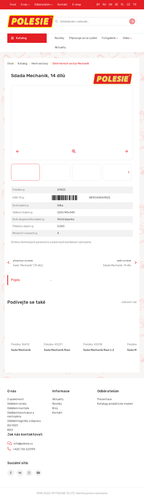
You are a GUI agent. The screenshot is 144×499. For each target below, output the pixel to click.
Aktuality (60, 47)
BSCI (10, 430)
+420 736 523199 (24, 449)
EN (110, 4)
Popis (15, 280)
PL (122, 4)
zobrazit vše (129, 302)
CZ (128, 4)
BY (98, 4)
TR (134, 4)
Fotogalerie (109, 38)
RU (104, 4)
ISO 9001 (12, 425)
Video (126, 38)
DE (116, 4)
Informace (61, 391)
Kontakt (63, 4)
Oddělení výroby (17, 403)
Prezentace (104, 399)
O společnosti (15, 399)
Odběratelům (42, 4)
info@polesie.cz (23, 443)
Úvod (13, 4)
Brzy (55, 408)
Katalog (19, 38)
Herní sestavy (40, 63)
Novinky (59, 38)
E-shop (76, 4)
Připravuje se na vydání (83, 38)
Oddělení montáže (18, 408)
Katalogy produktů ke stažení (115, 403)
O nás (24, 4)
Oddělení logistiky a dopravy (24, 421)
